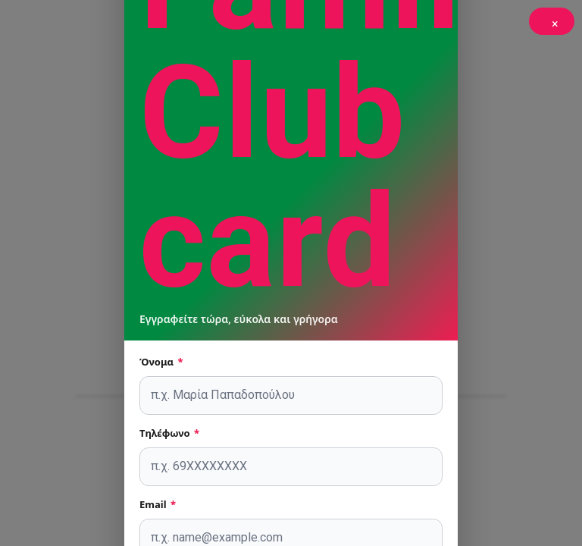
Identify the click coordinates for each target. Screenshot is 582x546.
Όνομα (161, 362)
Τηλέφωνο (169, 433)
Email (157, 504)
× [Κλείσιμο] (555, 24)
